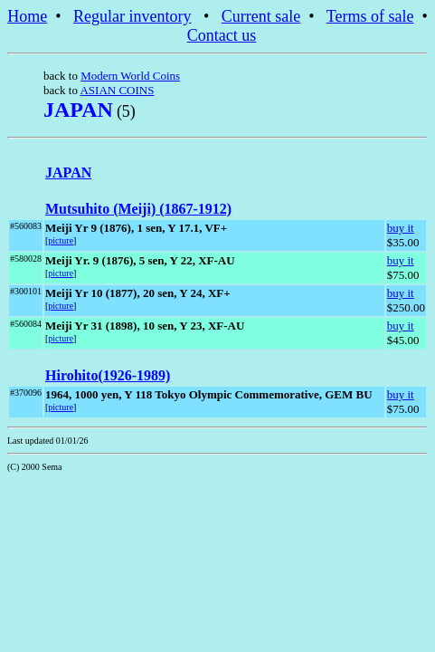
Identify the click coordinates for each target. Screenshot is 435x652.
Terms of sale (370, 16)
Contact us (222, 35)
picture (60, 240)
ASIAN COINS (117, 90)
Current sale (261, 16)
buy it (400, 228)
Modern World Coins (130, 75)
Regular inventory (132, 16)
